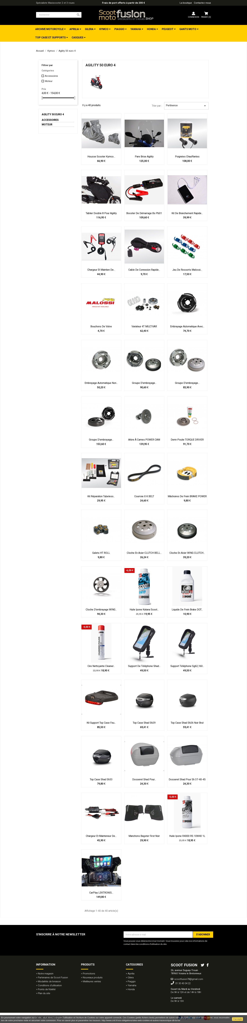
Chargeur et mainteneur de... (101, 836)
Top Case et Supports (50, 37)
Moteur (48, 81)
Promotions (89, 973)
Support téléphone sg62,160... (187, 666)
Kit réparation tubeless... (101, 496)
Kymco (104, 29)
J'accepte (237, 1019)
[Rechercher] (58, 15)
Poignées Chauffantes (187, 157)
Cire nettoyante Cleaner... (101, 666)
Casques (78, 37)
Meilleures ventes (92, 981)
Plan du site (44, 993)
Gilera (89, 29)
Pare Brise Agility (144, 157)
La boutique (186, 3)
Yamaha (136, 29)
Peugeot (168, 29)
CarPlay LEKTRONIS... (101, 893)
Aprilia (74, 29)
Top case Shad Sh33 (101, 779)
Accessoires (51, 76)
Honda (151, 29)
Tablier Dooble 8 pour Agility (101, 213)
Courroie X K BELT (144, 496)
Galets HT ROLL (101, 553)
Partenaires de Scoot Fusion (53, 977)
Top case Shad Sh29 (144, 723)
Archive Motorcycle (49, 29)
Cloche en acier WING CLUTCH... (187, 553)
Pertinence (186, 106)
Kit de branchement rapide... (187, 213)
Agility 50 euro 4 (53, 114)
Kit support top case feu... (101, 723)
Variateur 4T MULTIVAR (144, 326)
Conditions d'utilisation (50, 985)
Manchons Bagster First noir (144, 836)
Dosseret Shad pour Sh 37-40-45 (187, 779)
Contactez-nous (202, 3)
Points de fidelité (46, 989)
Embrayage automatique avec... (187, 326)
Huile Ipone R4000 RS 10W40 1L (187, 836)
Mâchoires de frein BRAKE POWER (187, 496)
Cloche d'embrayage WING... (101, 610)
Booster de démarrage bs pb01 (144, 213)
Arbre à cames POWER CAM (144, 440)
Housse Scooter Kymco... (101, 157)
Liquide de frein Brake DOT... (187, 610)
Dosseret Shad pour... (144, 779)
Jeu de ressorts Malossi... (187, 270)
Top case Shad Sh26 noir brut (187, 723)
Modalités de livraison (49, 981)
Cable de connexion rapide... (144, 270)
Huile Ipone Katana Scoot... (144, 610)
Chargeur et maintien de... (101, 270)
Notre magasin (45, 973)
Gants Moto (188, 29)
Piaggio (119, 29)
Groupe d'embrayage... (144, 383)
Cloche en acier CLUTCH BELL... (144, 553)
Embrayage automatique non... (101, 383)
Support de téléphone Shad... (144, 666)
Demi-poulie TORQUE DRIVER (187, 440)
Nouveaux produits (93, 977)
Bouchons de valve (101, 326)
